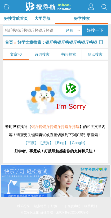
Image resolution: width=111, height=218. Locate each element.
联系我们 (90, 206)
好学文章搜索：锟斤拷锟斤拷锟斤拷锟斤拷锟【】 (61, 42)
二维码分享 (22, 206)
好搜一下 (95, 30)
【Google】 (77, 143)
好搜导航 (46, 212)
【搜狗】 (45, 143)
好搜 (69, 30)
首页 (9, 42)
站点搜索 (95, 54)
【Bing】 (60, 143)
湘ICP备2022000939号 (72, 212)
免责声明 (74, 206)
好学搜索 (82, 18)
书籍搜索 (68, 54)
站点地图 (40, 206)
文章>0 (16, 54)
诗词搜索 (42, 54)
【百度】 (31, 143)
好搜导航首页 (16, 18)
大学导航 (42, 18)
